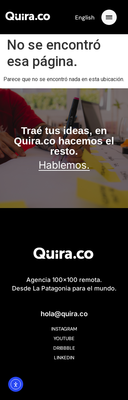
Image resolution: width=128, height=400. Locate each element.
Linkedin (64, 357)
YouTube (64, 338)
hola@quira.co (64, 314)
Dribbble (64, 348)
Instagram (64, 329)
